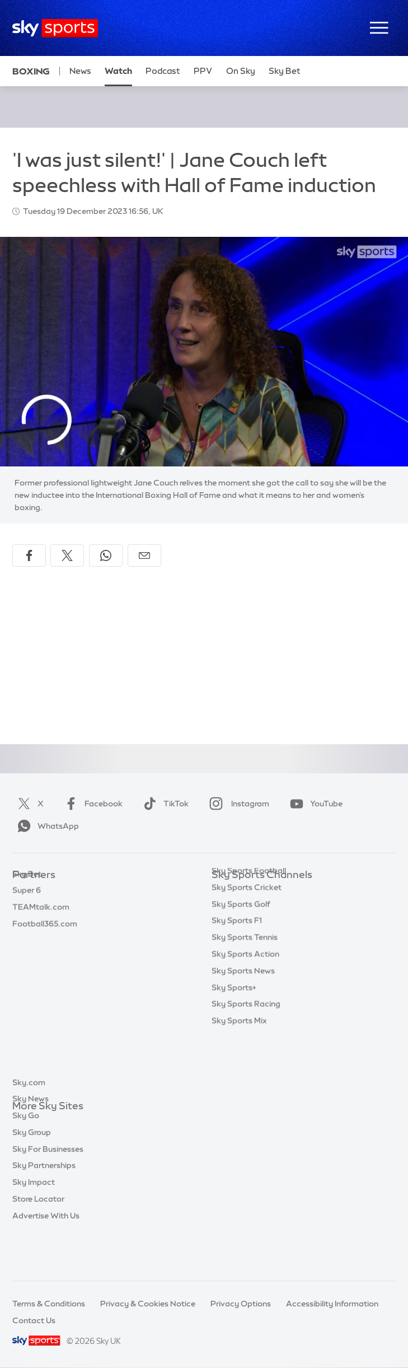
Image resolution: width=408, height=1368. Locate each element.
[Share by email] (144, 555)
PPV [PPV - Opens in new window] (203, 71)
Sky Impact (33, 1223)
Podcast (163, 71)
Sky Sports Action (245, 1008)
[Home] (55, 28)
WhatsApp (46, 826)
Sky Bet (26, 892)
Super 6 (26, 908)
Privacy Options (240, 1304)
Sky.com (28, 1123)
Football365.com (44, 942)
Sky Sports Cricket (247, 942)
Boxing (31, 71)
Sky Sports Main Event (253, 892)
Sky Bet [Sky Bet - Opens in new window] (285, 71)
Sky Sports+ (234, 1042)
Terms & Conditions (48, 1304)
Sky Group (31, 1173)
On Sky (240, 71)
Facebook (91, 803)
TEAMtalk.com (40, 925)
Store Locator (38, 1240)
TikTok (164, 803)
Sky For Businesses (47, 1190)
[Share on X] (67, 555)
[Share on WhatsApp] (106, 555)
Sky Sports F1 (237, 975)
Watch (118, 71)
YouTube (314, 803)
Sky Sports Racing (246, 1058)
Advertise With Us (45, 1256)
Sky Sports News (243, 1025)
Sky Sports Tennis (245, 992)
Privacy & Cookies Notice (147, 1304)
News (80, 71)
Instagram (237, 803)
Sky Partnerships (44, 1206)
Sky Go (25, 1156)
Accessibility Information (332, 1304)
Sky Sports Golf (241, 959)
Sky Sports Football (249, 925)
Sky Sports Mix (239, 1075)
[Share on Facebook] (29, 555)
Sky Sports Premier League (262, 908)
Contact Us (33, 1320)
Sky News (30, 1139)
